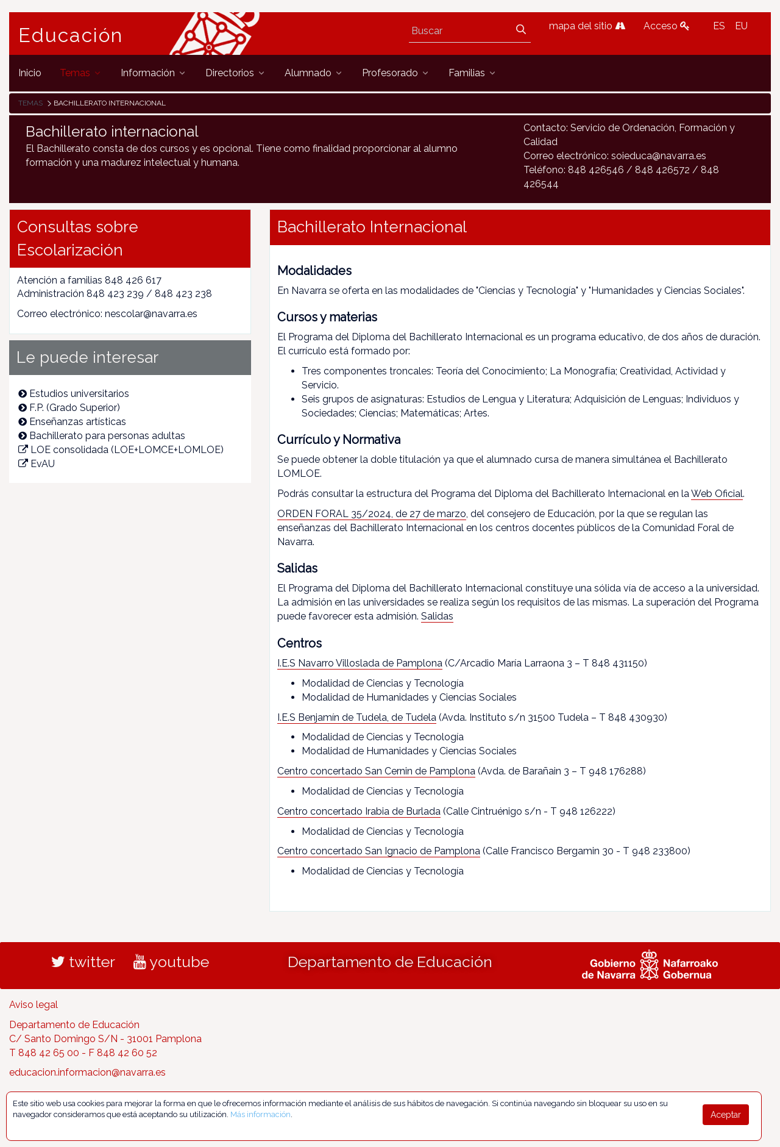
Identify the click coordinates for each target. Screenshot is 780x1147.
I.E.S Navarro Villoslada (328, 663)
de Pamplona (411, 663)
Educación (70, 35)
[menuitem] (30, 73)
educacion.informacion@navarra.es (87, 1072)
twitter (83, 961)
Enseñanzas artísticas (72, 421)
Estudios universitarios (73, 393)
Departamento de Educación (390, 961)
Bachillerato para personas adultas (101, 435)
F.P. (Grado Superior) (69, 407)
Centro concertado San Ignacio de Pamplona (378, 851)
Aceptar (726, 1115)
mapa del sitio (587, 26)
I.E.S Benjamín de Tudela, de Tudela (356, 717)
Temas (30, 103)
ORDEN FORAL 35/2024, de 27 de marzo (371, 514)
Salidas (437, 616)
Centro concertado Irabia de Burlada (359, 811)
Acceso (667, 26)
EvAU (36, 464)
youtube (171, 961)
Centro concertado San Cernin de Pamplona (376, 771)
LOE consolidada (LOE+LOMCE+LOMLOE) (121, 450)
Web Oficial (717, 493)
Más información (260, 1114)
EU (741, 26)
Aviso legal (33, 1004)
